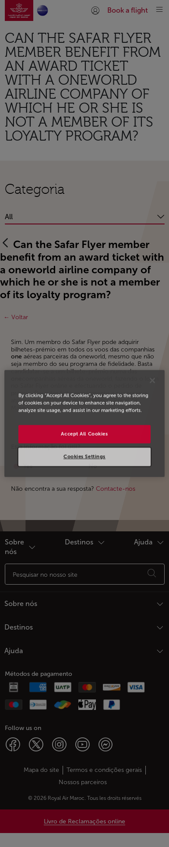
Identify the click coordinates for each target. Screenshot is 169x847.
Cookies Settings (84, 457)
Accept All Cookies (84, 434)
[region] (84, 423)
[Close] (152, 380)
